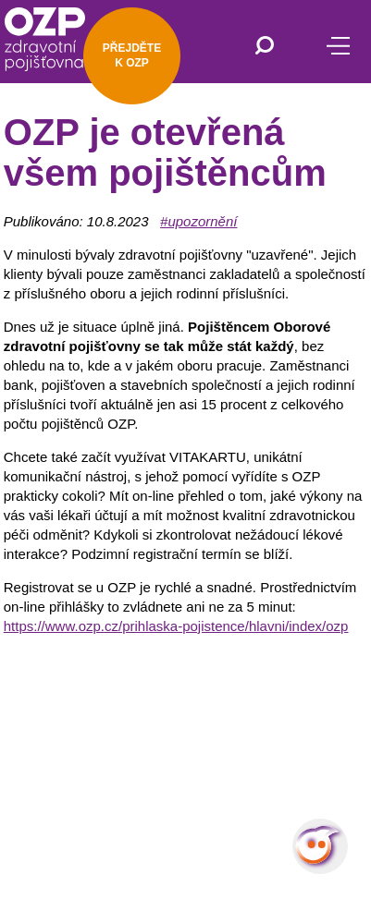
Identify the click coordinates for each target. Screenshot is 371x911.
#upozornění (198, 221)
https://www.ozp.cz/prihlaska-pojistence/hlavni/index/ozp (176, 626)
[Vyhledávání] (264, 47)
